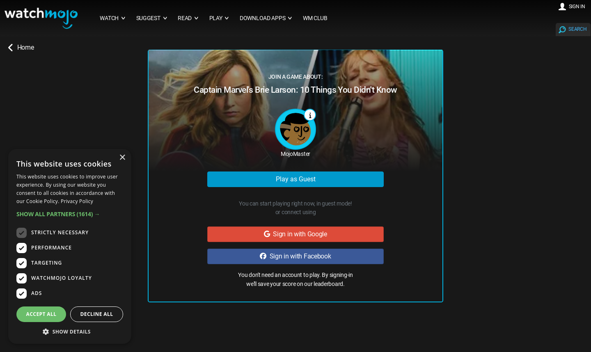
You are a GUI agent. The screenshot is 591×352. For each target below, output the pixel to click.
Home (21, 48)
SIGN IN (577, 6)
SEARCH (577, 29)
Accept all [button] (41, 314)
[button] (69, 214)
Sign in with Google (295, 234)
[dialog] (69, 246)
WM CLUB (315, 18)
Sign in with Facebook (295, 256)
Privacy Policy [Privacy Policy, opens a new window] (77, 201)
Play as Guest (296, 179)
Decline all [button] (96, 314)
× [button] (122, 158)
